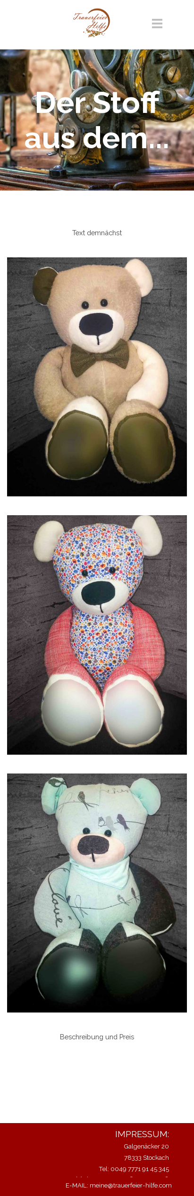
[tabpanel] (97, 233)
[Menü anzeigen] (157, 23)
